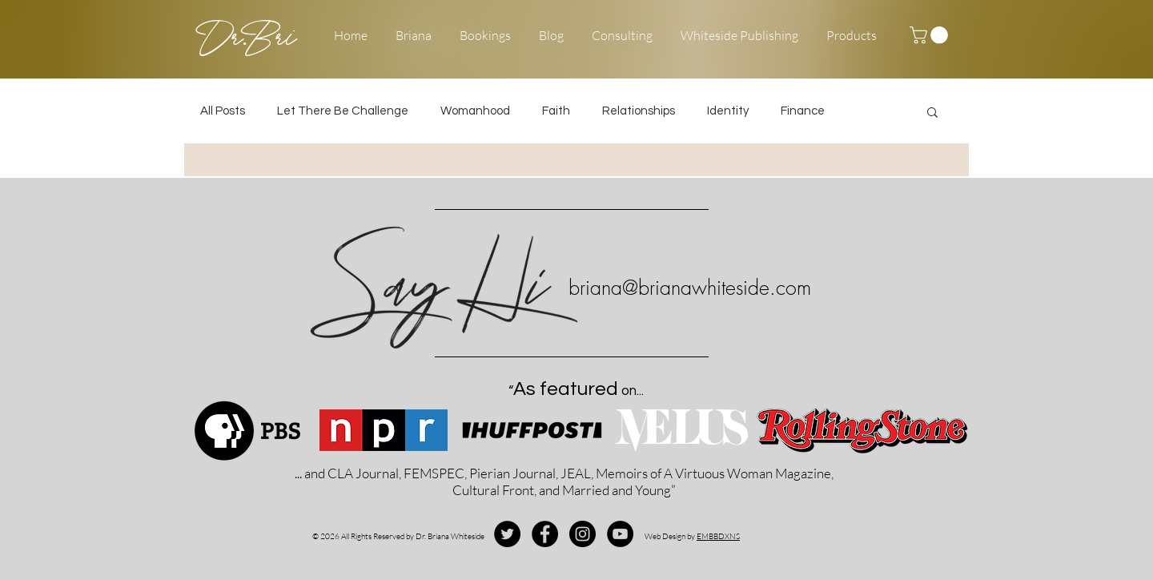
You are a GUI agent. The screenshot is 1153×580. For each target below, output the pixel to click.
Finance (803, 111)
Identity (728, 111)
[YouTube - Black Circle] (620, 534)
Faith (556, 111)
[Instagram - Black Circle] (582, 534)
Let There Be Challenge (342, 111)
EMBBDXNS (718, 536)
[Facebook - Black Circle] (545, 534)
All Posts (222, 111)
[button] (931, 35)
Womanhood (475, 111)
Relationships (638, 111)
